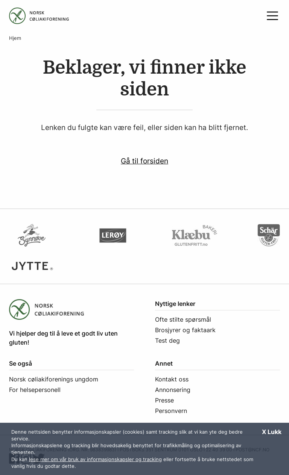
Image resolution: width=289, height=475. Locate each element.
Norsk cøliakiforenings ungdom (53, 379)
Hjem (15, 38)
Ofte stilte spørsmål (183, 319)
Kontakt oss (172, 379)
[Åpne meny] (272, 15)
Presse (164, 400)
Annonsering (172, 389)
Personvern (171, 410)
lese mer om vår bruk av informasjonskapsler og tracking (95, 459)
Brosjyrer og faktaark (185, 330)
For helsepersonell (35, 389)
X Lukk (271, 432)
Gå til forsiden (144, 160)
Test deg (167, 340)
